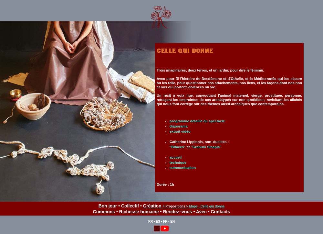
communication (183, 168)
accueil (176, 157)
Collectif (130, 205)
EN (172, 221)
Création (152, 205)
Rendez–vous (177, 211)
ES (158, 221)
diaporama (179, 126)
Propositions (175, 206)
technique (178, 162)
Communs (104, 211)
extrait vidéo (180, 131)
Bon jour (108, 205)
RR (150, 221)
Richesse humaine (139, 211)
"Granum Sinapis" (206, 147)
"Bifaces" (178, 147)
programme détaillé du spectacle (197, 121)
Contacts (220, 211)
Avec (201, 211)
